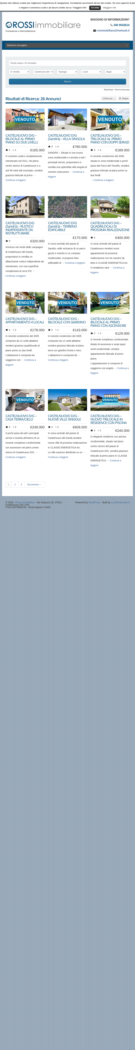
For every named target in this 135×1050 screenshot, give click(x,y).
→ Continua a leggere (102, 180)
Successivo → (34, 484)
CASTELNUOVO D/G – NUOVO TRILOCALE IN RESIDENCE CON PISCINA (108, 419)
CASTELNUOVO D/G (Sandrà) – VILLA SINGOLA (66, 137)
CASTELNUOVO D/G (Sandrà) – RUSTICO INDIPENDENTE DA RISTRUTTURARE (19, 228)
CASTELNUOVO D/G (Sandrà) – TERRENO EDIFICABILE (62, 226)
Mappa (123, 98)
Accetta (95, 7)
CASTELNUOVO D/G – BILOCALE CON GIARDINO (67, 320)
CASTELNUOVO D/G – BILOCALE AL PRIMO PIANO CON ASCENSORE (108, 322)
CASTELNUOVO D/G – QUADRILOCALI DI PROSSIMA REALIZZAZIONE (110, 226)
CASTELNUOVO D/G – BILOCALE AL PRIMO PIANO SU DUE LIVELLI (21, 139)
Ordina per (109, 98)
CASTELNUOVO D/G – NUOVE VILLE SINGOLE (64, 418)
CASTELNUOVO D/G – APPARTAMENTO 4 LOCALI (24, 320)
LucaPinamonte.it (120, 502)
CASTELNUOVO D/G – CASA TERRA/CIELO (20, 418)
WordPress (94, 502)
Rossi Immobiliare (24, 502)
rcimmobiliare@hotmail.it (113, 30)
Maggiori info (109, 7)
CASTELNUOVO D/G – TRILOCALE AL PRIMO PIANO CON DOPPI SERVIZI (109, 139)
